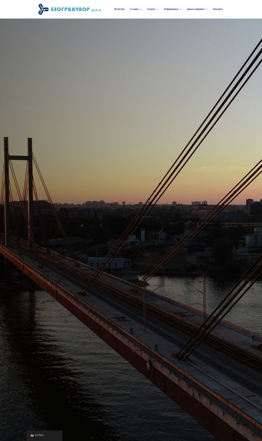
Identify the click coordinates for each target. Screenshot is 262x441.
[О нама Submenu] (141, 9)
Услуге (151, 9)
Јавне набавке (195, 9)
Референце (171, 9)
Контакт (218, 9)
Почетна (119, 9)
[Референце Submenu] (180, 9)
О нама (134, 9)
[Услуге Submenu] (157, 9)
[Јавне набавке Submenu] (206, 9)
